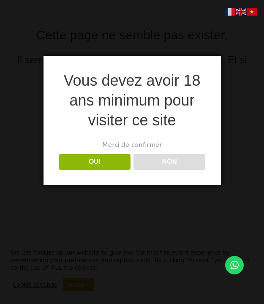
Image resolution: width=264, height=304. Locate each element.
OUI (94, 162)
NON (169, 162)
